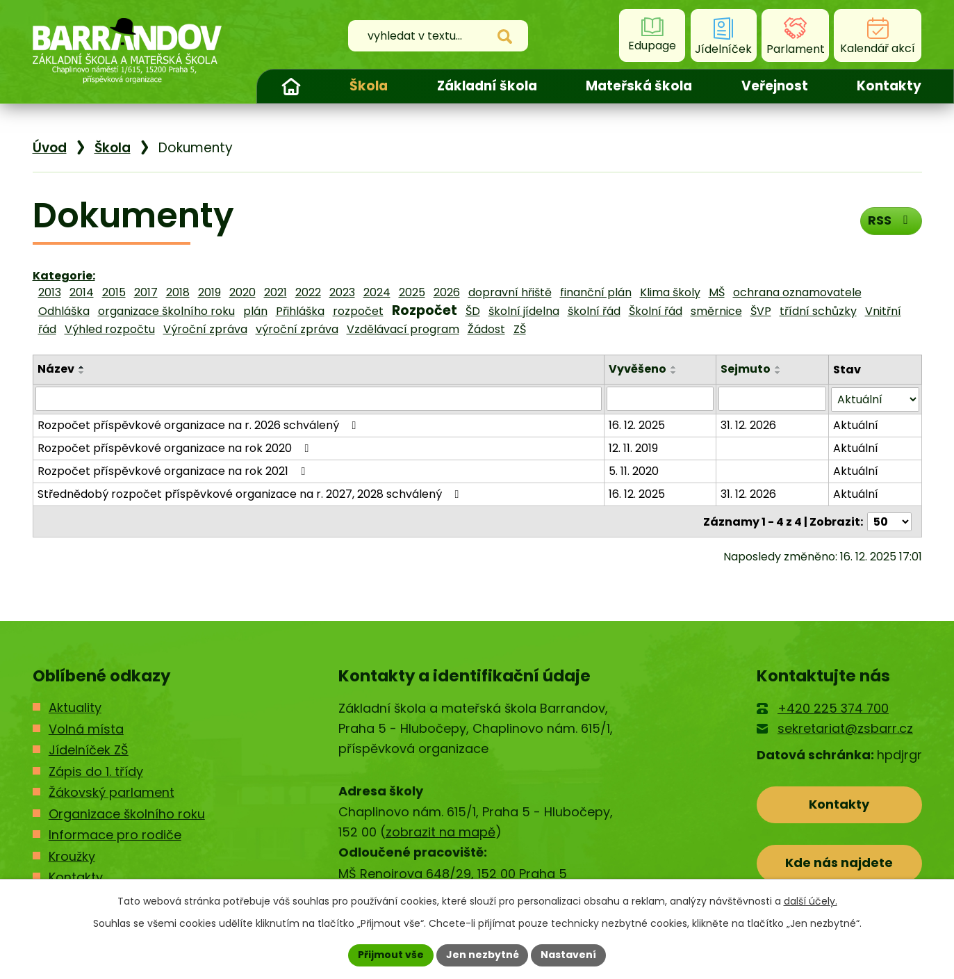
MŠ (717, 292)
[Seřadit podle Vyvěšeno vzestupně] (674, 367)
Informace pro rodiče (115, 834)
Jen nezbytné (482, 955)
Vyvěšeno (637, 369)
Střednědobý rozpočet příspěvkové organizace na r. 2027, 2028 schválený (251, 493)
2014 (81, 292)
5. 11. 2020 (634, 470)
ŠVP (760, 311)
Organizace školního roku (127, 812)
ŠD (473, 311)
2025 (412, 292)
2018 (178, 292)
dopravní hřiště (510, 292)
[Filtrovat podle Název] (318, 398)
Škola (368, 85)
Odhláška (64, 311)
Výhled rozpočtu (110, 329)
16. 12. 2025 (637, 424)
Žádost (486, 329)
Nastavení (569, 955)
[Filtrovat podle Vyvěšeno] (660, 398)
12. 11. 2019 (633, 447)
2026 (447, 292)
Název (56, 369)
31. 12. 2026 (748, 424)
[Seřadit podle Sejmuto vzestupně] (778, 367)
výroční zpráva (297, 329)
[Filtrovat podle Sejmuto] (771, 398)
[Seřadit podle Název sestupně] (82, 372)
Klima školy (670, 292)
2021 (275, 292)
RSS (890, 220)
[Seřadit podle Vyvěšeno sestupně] (674, 372)
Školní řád (655, 311)
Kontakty (889, 85)
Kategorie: (64, 276)
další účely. (810, 901)
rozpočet (358, 311)
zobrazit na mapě (440, 831)
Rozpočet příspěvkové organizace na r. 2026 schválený (199, 424)
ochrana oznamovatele (797, 292)
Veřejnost (774, 85)
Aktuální (855, 424)
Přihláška (300, 311)
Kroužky (72, 855)
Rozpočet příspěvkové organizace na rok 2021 (174, 470)
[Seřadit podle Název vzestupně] (82, 367)
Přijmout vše (391, 955)
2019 (209, 292)
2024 (376, 292)
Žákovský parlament (111, 791)
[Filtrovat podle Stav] (875, 399)
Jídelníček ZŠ (89, 749)
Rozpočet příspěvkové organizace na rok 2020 (176, 447)
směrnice (716, 311)
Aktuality (75, 706)
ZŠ (519, 329)
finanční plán (596, 292)
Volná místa (86, 727)
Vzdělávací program (403, 329)
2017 (146, 292)
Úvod (291, 86)
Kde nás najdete (839, 862)
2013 (49, 292)
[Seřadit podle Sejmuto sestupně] (778, 372)
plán (255, 311)
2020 (242, 292)
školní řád (594, 311)
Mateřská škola (639, 85)
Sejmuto (746, 369)
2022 (308, 292)
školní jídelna (523, 311)
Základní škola (487, 85)
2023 (342, 292)
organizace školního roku (166, 311)
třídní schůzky (818, 311)
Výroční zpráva (205, 329)
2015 (114, 292)
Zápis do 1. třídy (96, 770)
